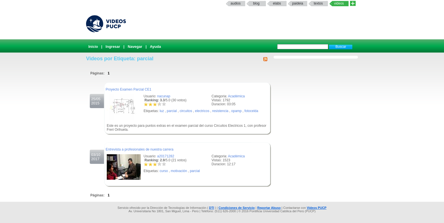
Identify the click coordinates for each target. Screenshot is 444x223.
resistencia (220, 111)
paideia (297, 3)
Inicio (93, 46)
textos (318, 3)
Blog (256, 3)
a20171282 (165, 156)
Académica (236, 96)
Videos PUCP (316, 207)
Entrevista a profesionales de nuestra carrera (139, 149)
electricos (202, 111)
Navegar (135, 46)
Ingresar (113, 46)
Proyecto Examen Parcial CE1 (128, 89)
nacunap (163, 96)
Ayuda (155, 46)
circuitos (186, 111)
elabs (277, 3)
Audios (235, 3)
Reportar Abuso (269, 207)
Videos (339, 3)
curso (164, 171)
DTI (211, 207)
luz (162, 111)
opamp (236, 111)
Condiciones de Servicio (237, 207)
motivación (179, 171)
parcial (172, 111)
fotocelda (251, 111)
